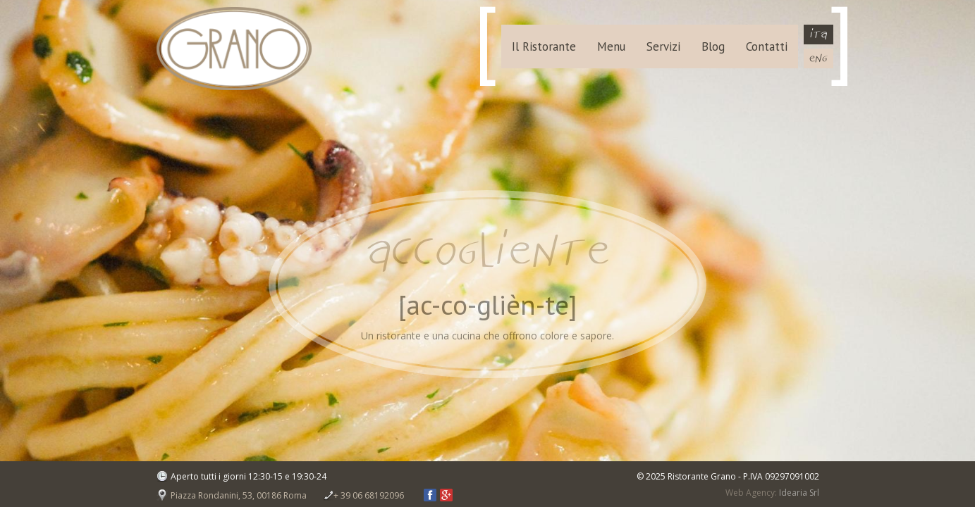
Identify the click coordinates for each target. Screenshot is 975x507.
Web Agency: (751, 493)
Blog (713, 46)
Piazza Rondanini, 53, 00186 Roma (239, 495)
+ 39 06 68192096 (368, 495)
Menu (611, 46)
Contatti (766, 46)
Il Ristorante (544, 46)
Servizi (663, 46)
